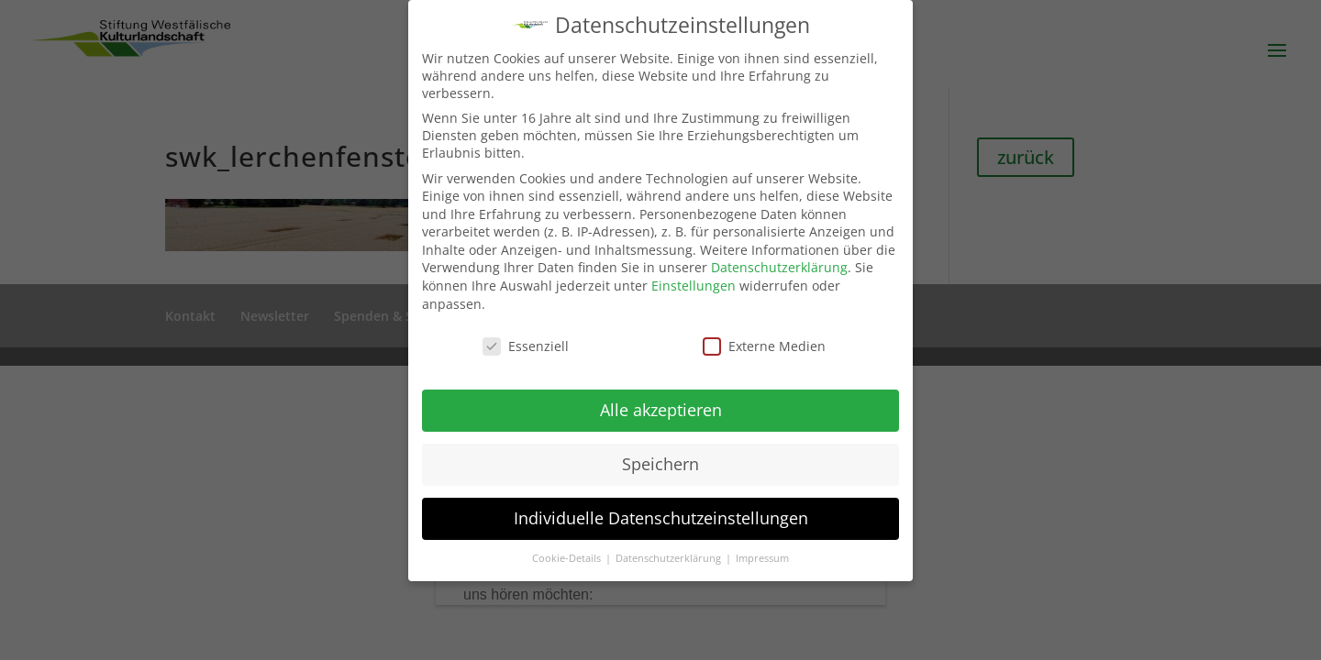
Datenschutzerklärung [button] (670, 558)
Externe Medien (764, 346)
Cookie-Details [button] (568, 558)
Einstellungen (693, 285)
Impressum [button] (762, 558)
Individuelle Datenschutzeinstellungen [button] (661, 518)
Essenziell (526, 346)
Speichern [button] (660, 464)
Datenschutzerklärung (779, 267)
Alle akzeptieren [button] (661, 410)
